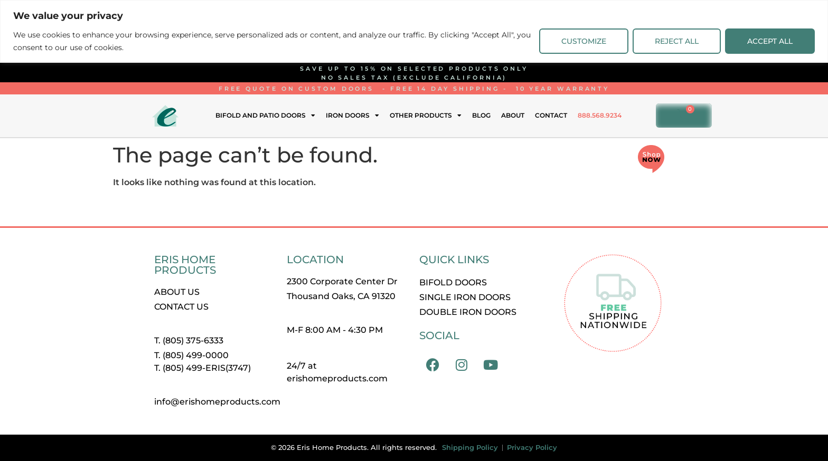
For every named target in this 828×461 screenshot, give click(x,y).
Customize (583, 41)
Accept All (770, 41)
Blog (481, 115)
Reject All (677, 41)
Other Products (426, 115)
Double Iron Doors (467, 312)
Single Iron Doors (465, 297)
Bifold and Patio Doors (265, 115)
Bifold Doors (453, 282)
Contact (551, 115)
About (512, 115)
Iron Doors (352, 115)
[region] (414, 31)
